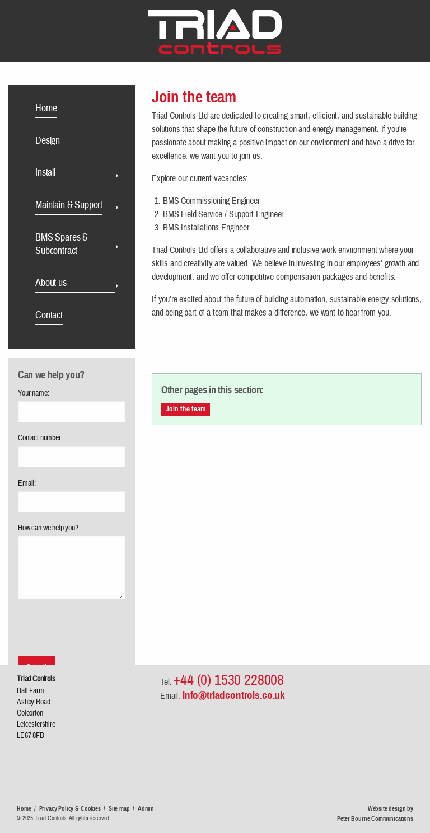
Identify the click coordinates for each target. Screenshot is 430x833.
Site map (119, 808)
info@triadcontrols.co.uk (234, 695)
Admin (146, 808)
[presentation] (69, 621)
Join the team (185, 408)
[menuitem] (76, 110)
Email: (27, 483)
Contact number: (40, 438)
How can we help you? (48, 528)
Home (24, 808)
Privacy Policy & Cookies (70, 808)
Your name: (33, 393)
